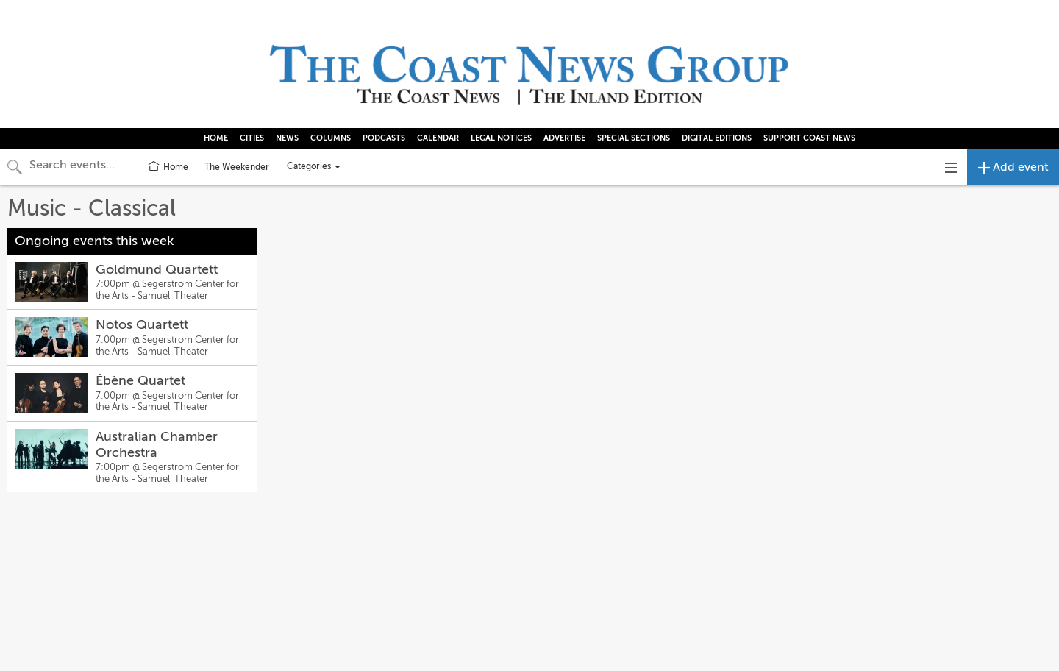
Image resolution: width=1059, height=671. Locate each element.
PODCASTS (384, 138)
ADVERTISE (564, 138)
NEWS (287, 138)
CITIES (252, 138)
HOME (216, 138)
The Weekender (236, 167)
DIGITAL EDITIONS (717, 138)
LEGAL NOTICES (501, 138)
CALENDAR (438, 138)
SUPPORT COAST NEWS (809, 138)
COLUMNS (330, 138)
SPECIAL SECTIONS (633, 138)
